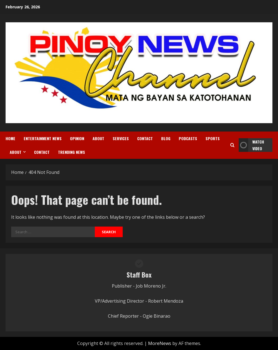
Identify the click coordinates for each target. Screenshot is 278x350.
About (98, 138)
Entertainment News (43, 138)
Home (10, 138)
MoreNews (159, 343)
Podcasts (188, 138)
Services (121, 138)
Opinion (77, 138)
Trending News (71, 152)
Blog (165, 138)
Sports (213, 138)
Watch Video (251, 145)
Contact (145, 138)
